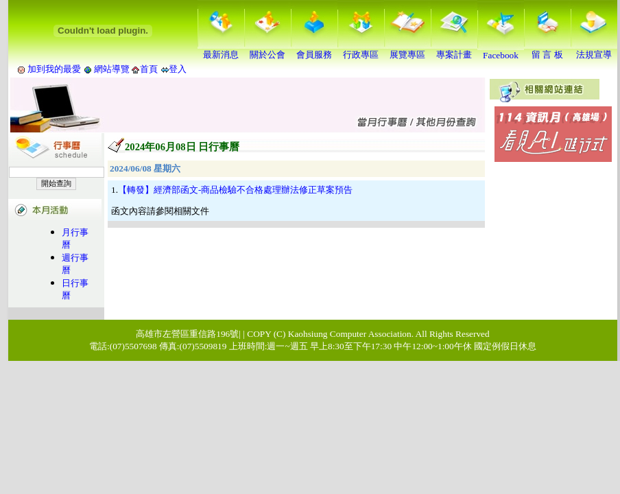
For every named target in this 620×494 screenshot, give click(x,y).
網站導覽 (112, 69)
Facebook (500, 51)
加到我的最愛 (54, 69)
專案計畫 (454, 50)
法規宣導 (594, 50)
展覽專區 (407, 50)
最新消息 (221, 50)
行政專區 (360, 50)
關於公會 (267, 50)
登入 (178, 69)
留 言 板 (547, 50)
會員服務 (314, 50)
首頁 (149, 69)
